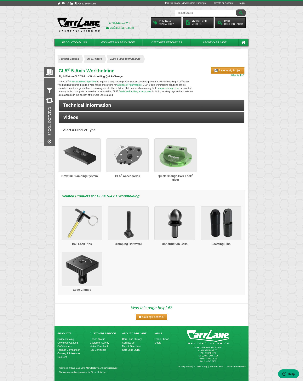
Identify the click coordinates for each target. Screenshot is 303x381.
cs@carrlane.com (120, 27)
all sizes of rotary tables (129, 85)
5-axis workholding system (83, 81)
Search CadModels (196, 22)
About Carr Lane (214, 42)
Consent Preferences (236, 366)
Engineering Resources (118, 42)
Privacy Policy (185, 366)
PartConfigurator (230, 22)
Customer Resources (166, 42)
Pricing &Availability (163, 22)
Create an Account (223, 3)
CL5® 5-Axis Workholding (118, 196)
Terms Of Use (216, 366)
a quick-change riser (168, 88)
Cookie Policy (200, 366)
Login (242, 3)
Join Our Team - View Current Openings (185, 3)
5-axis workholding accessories (134, 91)
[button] (151, 105)
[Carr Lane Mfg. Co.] (78, 24)
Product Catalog (74, 42)
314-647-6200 (120, 23)
